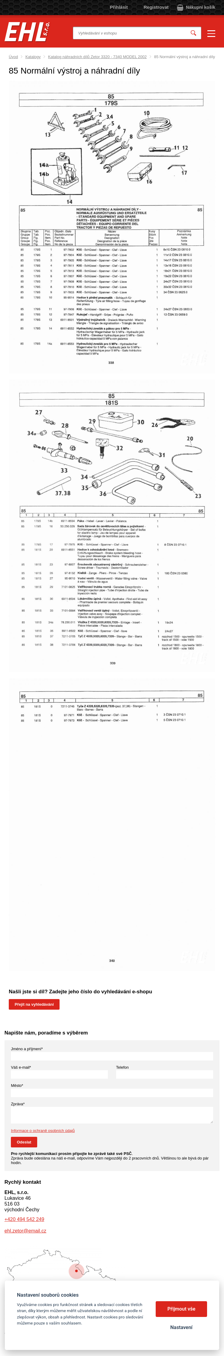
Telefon (122, 1067)
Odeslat (24, 1142)
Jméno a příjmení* (27, 1049)
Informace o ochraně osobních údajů (43, 1130)
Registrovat (156, 7)
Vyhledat (193, 33)
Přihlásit (119, 7)
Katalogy (33, 56)
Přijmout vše (181, 1309)
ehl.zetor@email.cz (25, 1230)
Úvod (13, 56)
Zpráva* (18, 1104)
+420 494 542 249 (24, 1219)
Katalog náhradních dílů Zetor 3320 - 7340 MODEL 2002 (97, 56)
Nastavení (181, 1327)
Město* (17, 1085)
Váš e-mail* (21, 1067)
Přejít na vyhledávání (34, 1004)
